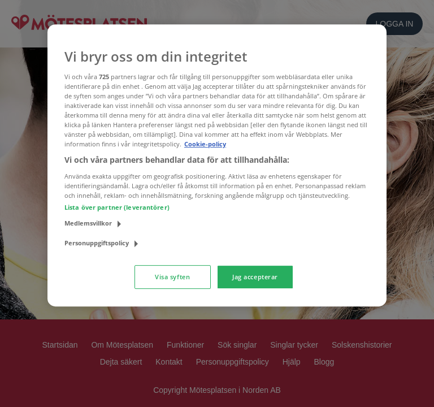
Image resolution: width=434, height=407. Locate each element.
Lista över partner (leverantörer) (117, 207)
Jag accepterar (255, 276)
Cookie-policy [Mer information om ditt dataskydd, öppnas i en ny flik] (205, 144)
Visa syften (172, 276)
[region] (217, 165)
